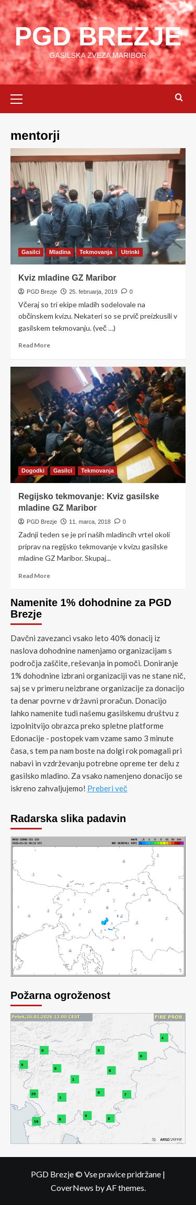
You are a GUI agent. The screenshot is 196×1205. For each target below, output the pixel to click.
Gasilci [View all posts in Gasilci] (30, 252)
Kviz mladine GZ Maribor (67, 277)
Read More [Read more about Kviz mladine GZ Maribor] (34, 345)
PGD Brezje (42, 291)
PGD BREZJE (98, 36)
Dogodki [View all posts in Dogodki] (32, 470)
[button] (20, 98)
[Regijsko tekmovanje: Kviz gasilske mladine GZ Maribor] (98, 425)
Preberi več (107, 788)
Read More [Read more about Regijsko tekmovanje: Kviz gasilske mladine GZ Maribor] (34, 576)
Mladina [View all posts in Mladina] (60, 252)
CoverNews (72, 1187)
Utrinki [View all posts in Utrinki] (130, 252)
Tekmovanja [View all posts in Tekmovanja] (95, 252)
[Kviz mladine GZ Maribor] (98, 206)
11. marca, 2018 (90, 522)
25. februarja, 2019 (93, 291)
